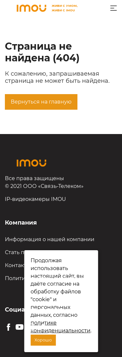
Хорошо (43, 340)
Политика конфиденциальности (48, 278)
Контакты (18, 265)
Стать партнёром (28, 252)
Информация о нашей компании (49, 239)
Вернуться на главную (41, 102)
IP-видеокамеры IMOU (35, 199)
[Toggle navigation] (113, 8)
